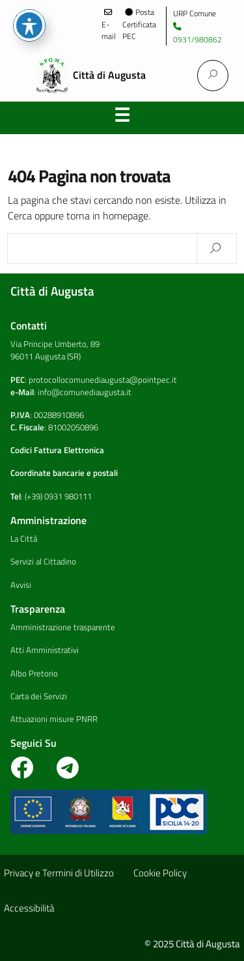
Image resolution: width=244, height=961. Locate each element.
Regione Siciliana (29, 24)
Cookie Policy (160, 872)
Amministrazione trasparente (62, 627)
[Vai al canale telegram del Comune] (67, 772)
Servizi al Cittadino (43, 561)
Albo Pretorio (34, 673)
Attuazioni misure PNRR (54, 718)
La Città (23, 538)
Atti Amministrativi (44, 649)
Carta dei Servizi (38, 696)
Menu (122, 118)
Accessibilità (29, 907)
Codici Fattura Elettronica (57, 449)
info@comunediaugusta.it (84, 391)
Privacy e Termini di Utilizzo (59, 872)
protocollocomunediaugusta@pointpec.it (103, 379)
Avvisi (20, 584)
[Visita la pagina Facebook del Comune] (28, 772)
